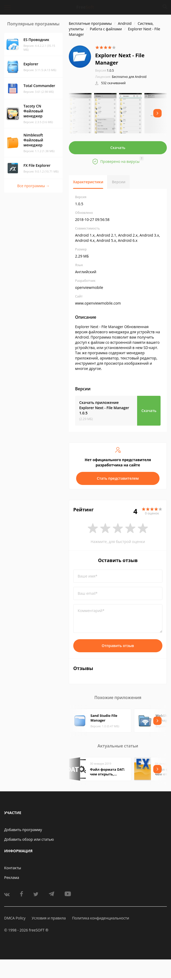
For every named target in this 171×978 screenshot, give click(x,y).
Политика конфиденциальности (100, 918)
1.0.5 (104, 70)
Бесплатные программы (90, 23)
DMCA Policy (15, 918)
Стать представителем (118, 478)
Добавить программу (23, 829)
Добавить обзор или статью (29, 839)
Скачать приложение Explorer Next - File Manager (104, 407)
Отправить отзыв (118, 645)
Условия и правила (49, 918)
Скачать (117, 147)
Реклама (11, 877)
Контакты (12, 867)
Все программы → (33, 185)
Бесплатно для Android (129, 77)
